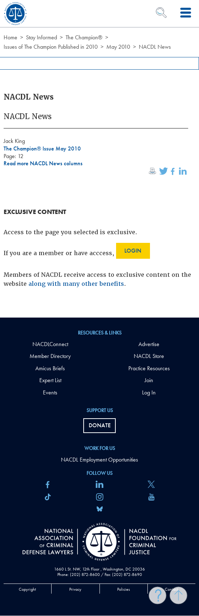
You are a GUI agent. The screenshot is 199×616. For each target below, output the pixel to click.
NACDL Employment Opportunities (99, 459)
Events (50, 392)
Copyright (27, 589)
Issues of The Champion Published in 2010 (51, 47)
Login (132, 250)
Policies (123, 589)
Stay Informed (41, 37)
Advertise (148, 344)
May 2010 (118, 47)
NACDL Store (149, 356)
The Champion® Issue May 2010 (42, 148)
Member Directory (50, 356)
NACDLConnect (50, 344)
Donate (100, 425)
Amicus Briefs (50, 368)
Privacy (75, 589)
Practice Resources (149, 368)
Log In (149, 392)
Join (149, 380)
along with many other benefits (76, 284)
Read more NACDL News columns (43, 163)
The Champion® (84, 37)
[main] (99, 159)
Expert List (50, 380)
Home (10, 37)
